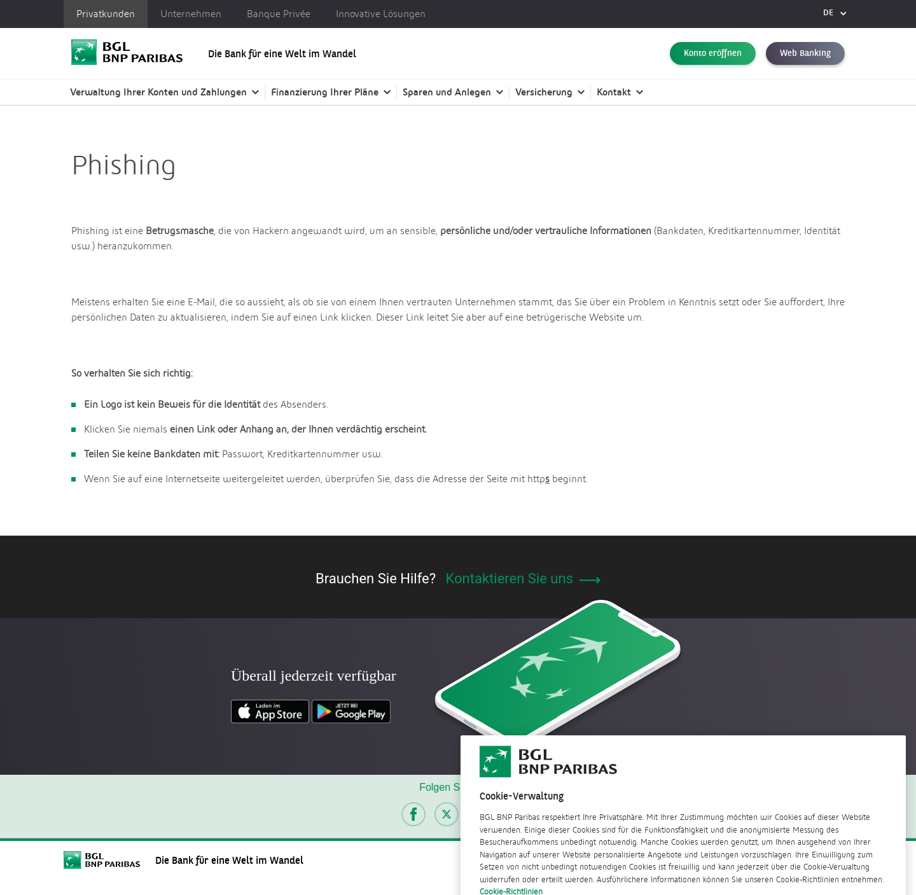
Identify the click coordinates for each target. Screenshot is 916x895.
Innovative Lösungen (381, 14)
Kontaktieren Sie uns (523, 578)
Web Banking (805, 53)
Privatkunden (105, 14)
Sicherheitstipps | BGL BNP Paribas (224, 146)
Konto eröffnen (713, 53)
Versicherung (543, 92)
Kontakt (614, 92)
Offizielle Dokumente (102, 146)
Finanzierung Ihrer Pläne (324, 92)
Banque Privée (278, 14)
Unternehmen (190, 14)
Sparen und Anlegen (447, 92)
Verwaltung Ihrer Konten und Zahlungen (158, 92)
